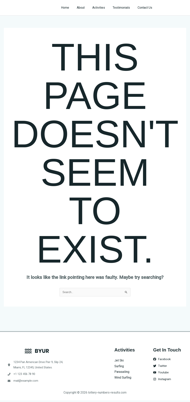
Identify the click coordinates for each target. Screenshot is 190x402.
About (86, 7)
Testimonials (123, 7)
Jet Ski (119, 360)
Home (72, 7)
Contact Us (145, 7)
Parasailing (121, 372)
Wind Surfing (122, 378)
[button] (173, 8)
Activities (102, 7)
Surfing (119, 366)
